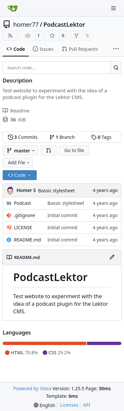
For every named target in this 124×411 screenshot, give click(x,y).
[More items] (116, 49)
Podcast (22, 203)
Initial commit (63, 215)
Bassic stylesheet (56, 190)
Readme (16, 110)
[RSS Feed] (10, 36)
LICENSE (23, 227)
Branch (62, 137)
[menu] (44, 405)
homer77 (26, 24)
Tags (101, 137)
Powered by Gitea (32, 388)
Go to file (74, 150)
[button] (49, 150)
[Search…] (115, 67)
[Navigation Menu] (114, 8)
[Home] (12, 8)
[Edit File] (112, 257)
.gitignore (24, 215)
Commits (23, 137)
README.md (27, 240)
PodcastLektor (64, 24)
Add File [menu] (19, 162)
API (86, 405)
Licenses (69, 405)
